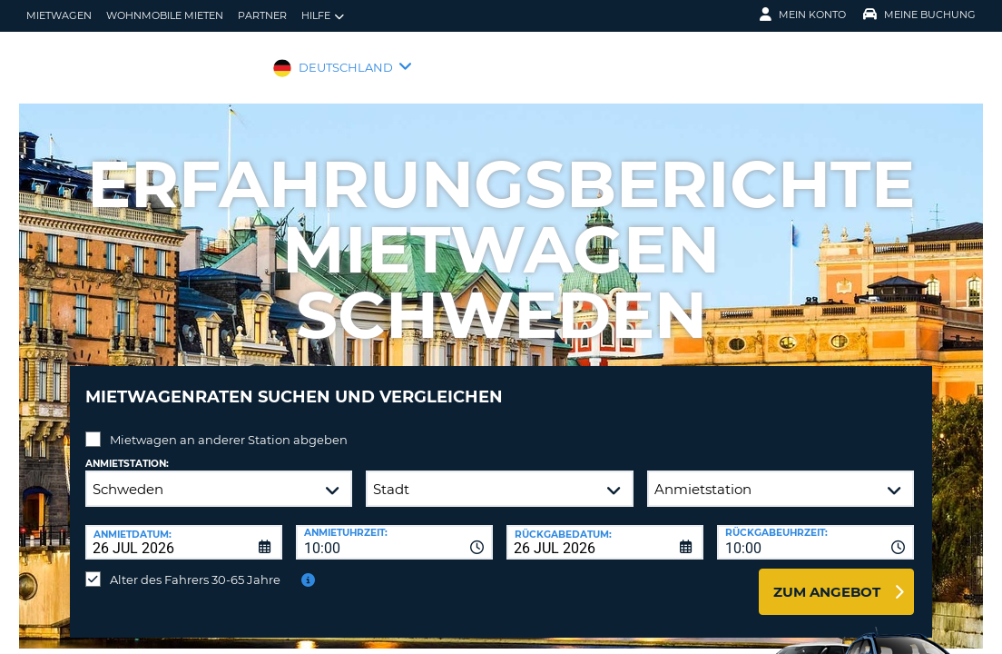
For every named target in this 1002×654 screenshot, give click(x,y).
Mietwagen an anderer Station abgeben (229, 426)
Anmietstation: (127, 450)
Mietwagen (59, 15)
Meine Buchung (919, 14)
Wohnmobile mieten (164, 15)
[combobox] (394, 528)
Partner (262, 15)
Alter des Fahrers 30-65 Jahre (195, 566)
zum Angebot (826, 578)
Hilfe (322, 15)
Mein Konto (803, 14)
